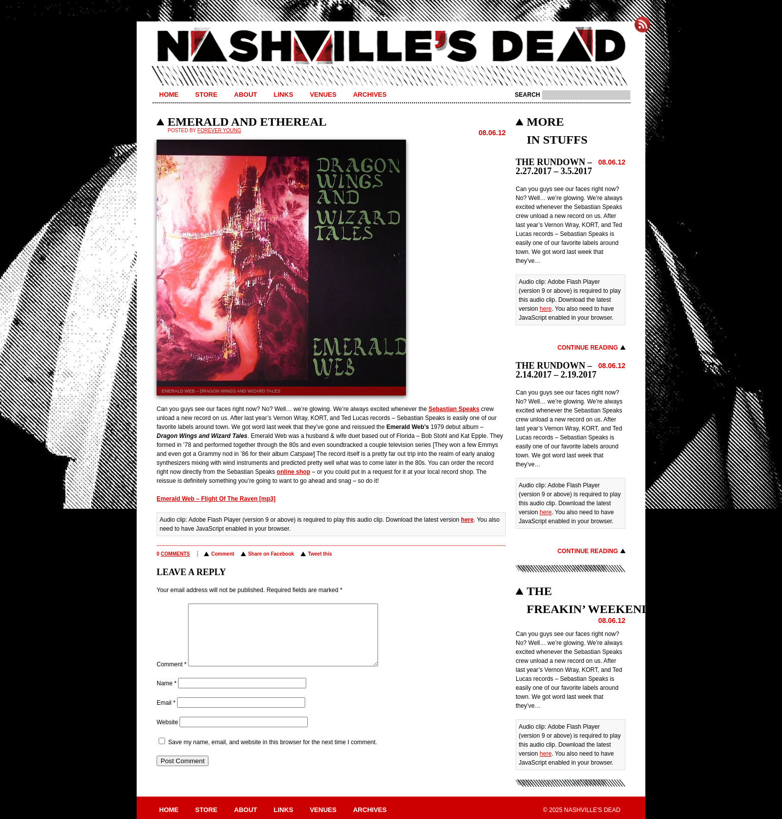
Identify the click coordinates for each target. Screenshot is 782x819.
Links (283, 94)
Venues (323, 94)
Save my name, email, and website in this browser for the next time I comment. (272, 754)
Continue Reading (588, 347)
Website (167, 734)
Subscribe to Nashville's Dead (642, 24)
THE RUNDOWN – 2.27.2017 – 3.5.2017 (554, 166)
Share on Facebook (271, 554)
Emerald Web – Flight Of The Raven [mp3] (216, 498)
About (245, 94)
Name (167, 695)
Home (169, 94)
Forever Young (219, 130)
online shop (293, 471)
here (467, 519)
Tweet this (320, 554)
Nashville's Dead (391, 46)
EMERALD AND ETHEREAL (247, 121)
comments (175, 554)
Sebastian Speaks (453, 409)
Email (166, 714)
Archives (370, 94)
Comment (222, 554)
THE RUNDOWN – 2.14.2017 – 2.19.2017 (556, 370)
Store (206, 94)
